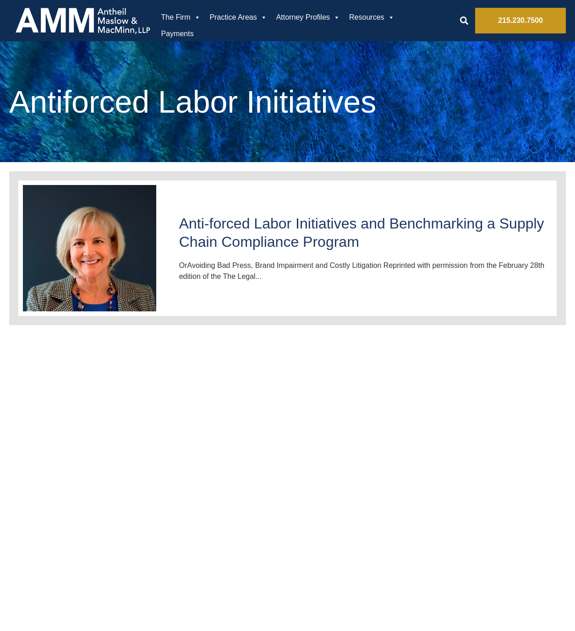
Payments (177, 34)
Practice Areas (238, 17)
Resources (371, 17)
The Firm (181, 17)
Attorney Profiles (308, 17)
